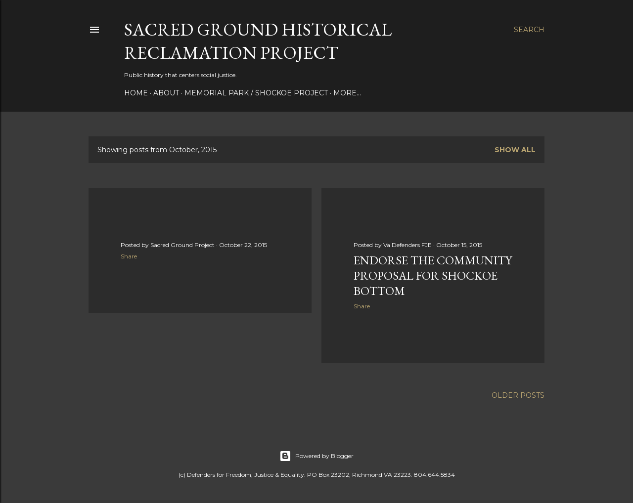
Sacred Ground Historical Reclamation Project (258, 41)
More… (347, 92)
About (166, 92)
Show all (515, 149)
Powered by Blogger (316, 456)
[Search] (529, 30)
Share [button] (129, 256)
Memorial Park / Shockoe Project (256, 92)
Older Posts (518, 395)
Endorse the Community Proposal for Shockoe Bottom (433, 275)
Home (136, 92)
